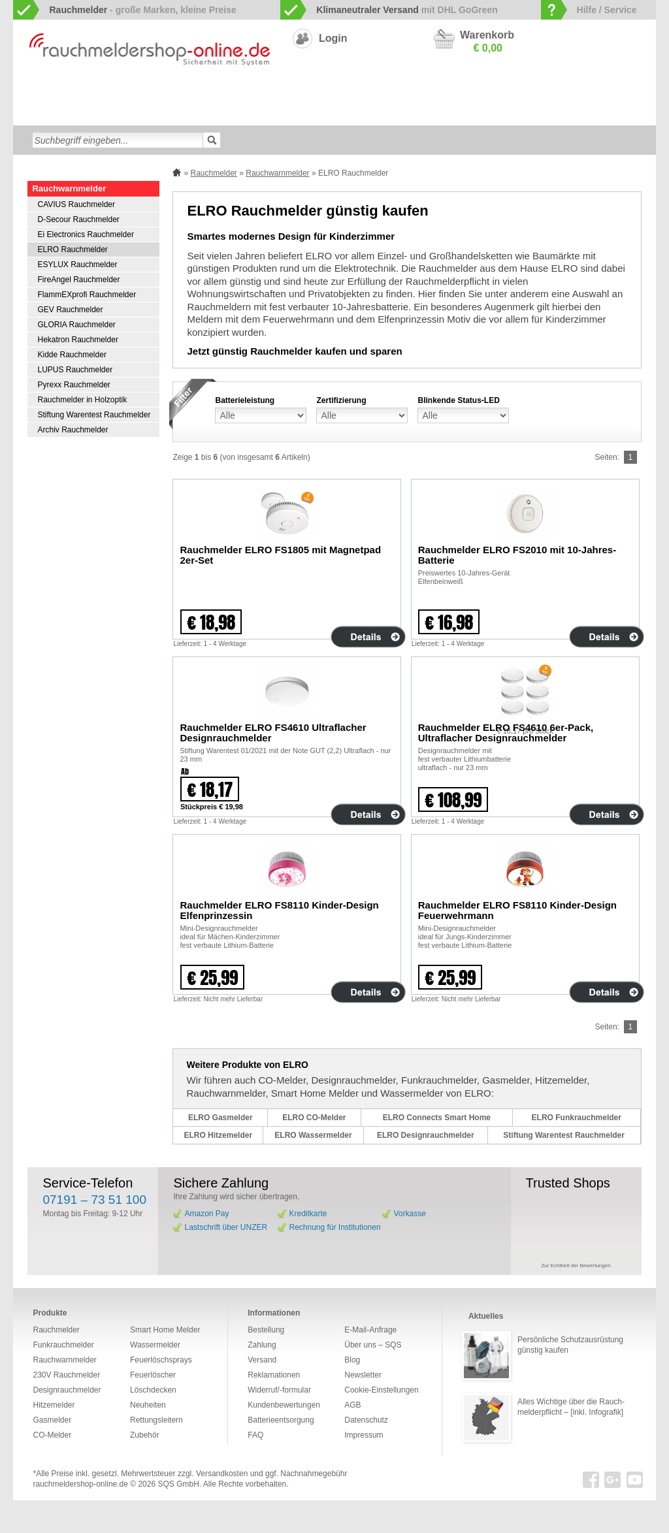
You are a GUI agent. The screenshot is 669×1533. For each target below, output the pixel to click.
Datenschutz (366, 1420)
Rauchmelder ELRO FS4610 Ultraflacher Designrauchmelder (273, 732)
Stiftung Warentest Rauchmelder (93, 414)
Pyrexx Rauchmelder (73, 384)
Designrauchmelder (320, 92)
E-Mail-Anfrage (370, 1329)
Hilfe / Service (607, 10)
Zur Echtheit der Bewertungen (575, 1265)
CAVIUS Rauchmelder (76, 204)
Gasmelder (522, 92)
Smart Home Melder (235, 92)
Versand (262, 1359)
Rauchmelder (214, 173)
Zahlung (262, 1344)
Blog (352, 1359)
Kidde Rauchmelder (71, 354)
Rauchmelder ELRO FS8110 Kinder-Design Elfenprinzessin (279, 910)
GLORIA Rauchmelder (76, 324)
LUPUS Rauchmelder (74, 369)
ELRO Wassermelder (312, 1135)
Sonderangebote (490, 113)
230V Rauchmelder (403, 92)
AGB (352, 1405)
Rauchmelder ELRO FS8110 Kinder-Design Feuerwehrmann (517, 910)
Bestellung (266, 1329)
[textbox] (117, 140)
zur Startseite (27, 92)
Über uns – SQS (372, 1344)
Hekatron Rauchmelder (77, 339)
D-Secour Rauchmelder (78, 219)
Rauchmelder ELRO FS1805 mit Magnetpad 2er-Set (280, 555)
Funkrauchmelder (154, 92)
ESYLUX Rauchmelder (77, 264)
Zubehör (381, 113)
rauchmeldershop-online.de (80, 1484)
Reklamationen (274, 1375)
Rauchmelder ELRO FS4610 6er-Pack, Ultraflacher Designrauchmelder (505, 732)
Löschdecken (120, 113)
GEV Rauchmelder (70, 309)
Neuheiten (428, 113)
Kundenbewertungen (284, 1405)
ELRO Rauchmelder (72, 249)
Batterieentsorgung (281, 1420)
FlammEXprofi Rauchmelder (86, 294)
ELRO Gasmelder (220, 1117)
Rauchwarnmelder (74, 92)
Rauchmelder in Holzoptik (82, 399)
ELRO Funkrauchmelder (576, 1117)
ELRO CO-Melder (314, 1117)
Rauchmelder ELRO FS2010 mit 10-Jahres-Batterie (517, 555)
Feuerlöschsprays (251, 113)
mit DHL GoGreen (407, 10)
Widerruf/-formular (279, 1390)
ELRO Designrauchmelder (425, 1135)
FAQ (255, 1435)
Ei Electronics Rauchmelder (85, 234)
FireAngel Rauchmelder (78, 279)
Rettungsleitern (325, 113)
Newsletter (363, 1375)
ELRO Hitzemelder (218, 1135)
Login (333, 38)
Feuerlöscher (181, 113)
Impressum (363, 1435)
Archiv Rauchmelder (72, 429)
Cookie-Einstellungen (381, 1390)
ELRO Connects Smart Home (437, 1117)
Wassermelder (56, 113)
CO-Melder (470, 92)
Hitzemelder (576, 92)
